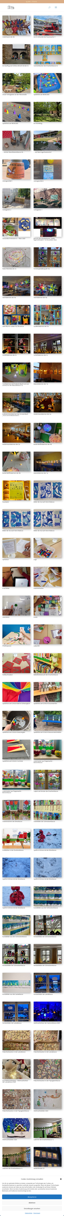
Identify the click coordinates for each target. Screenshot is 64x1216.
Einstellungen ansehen (32, 1208)
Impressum (36, 1213)
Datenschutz (28, 1213)
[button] (61, 1179)
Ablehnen (32, 1203)
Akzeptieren (32, 1197)
